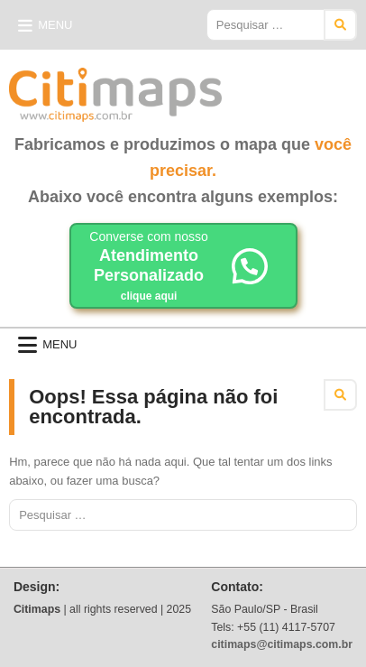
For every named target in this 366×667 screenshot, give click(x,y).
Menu (55, 25)
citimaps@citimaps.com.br (281, 644)
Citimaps (261, 87)
